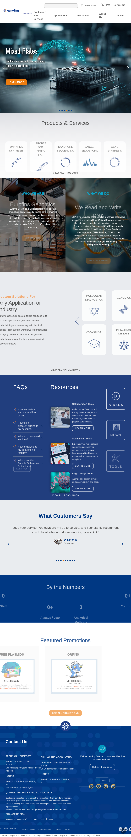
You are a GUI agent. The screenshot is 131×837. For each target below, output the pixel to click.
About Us (102, 16)
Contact (120, 15)
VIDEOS (116, 422)
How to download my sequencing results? (27, 499)
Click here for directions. (61, 816)
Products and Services (39, 15)
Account (119, 5)
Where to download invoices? (29, 487)
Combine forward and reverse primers (25, 61)
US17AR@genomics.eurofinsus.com (57, 798)
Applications (60, 15)
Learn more (16, 82)
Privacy (4, 829)
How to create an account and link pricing (27, 462)
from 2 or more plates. (17, 65)
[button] (59, 110)
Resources (83, 15)
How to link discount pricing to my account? (28, 475)
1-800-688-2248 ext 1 (23, 791)
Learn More (83, 454)
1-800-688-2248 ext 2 (62, 792)
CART (108, 5)
